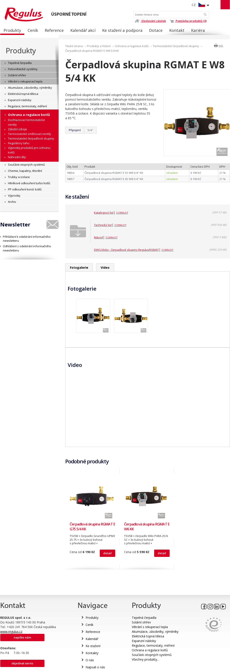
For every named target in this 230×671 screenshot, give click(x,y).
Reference (93, 632)
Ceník (89, 625)
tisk (220, 45)
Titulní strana (74, 46)
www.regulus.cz (11, 631)
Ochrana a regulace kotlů (132, 46)
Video (105, 267)
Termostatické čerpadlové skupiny (176, 46)
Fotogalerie (79, 267)
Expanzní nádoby (144, 641)
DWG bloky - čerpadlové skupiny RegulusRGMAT (126, 250)
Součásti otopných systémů (152, 655)
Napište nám (22, 637)
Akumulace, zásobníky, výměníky (155, 631)
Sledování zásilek (150, 21)
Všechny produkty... (145, 659)
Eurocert (213, 624)
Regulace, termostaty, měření (153, 645)
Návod (98, 237)
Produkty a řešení (99, 46)
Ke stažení (93, 646)
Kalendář (92, 639)
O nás (90, 660)
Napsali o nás (95, 667)
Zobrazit (122, 212)
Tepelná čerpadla (144, 617)
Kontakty (92, 653)
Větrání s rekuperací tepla (150, 627)
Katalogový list (103, 213)
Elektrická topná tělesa (148, 636)
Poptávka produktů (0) (188, 21)
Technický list (103, 225)
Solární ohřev (141, 622)
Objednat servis (22, 663)
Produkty (21, 51)
